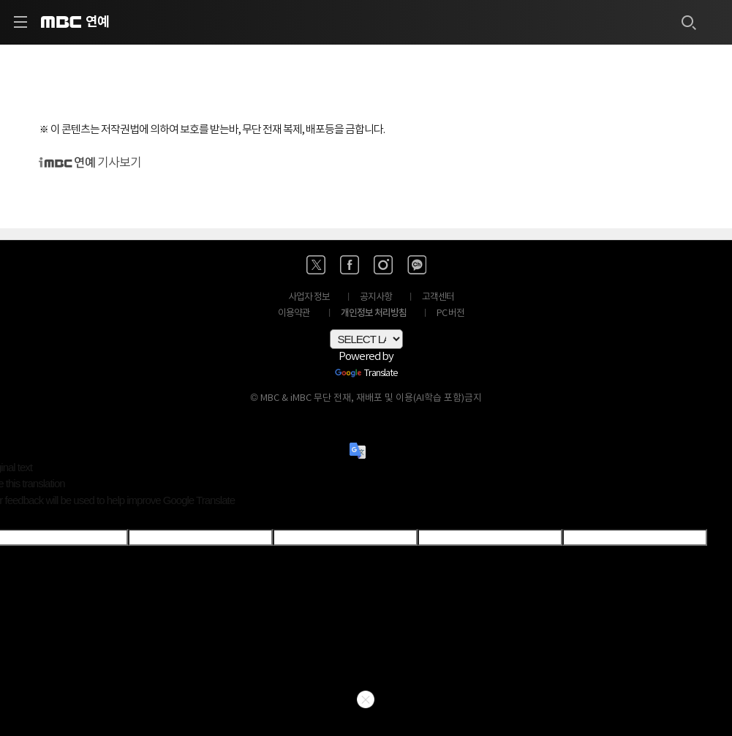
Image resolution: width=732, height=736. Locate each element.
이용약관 (294, 313)
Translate (366, 374)
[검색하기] (688, 22)
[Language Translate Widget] (366, 339)
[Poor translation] (35, 518)
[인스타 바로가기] (383, 264)
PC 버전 (450, 313)
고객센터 (438, 297)
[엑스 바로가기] (315, 264)
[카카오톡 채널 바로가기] (416, 264)
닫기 (365, 699)
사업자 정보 (309, 297)
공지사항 (376, 297)
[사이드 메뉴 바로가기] (20, 22)
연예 (97, 22)
